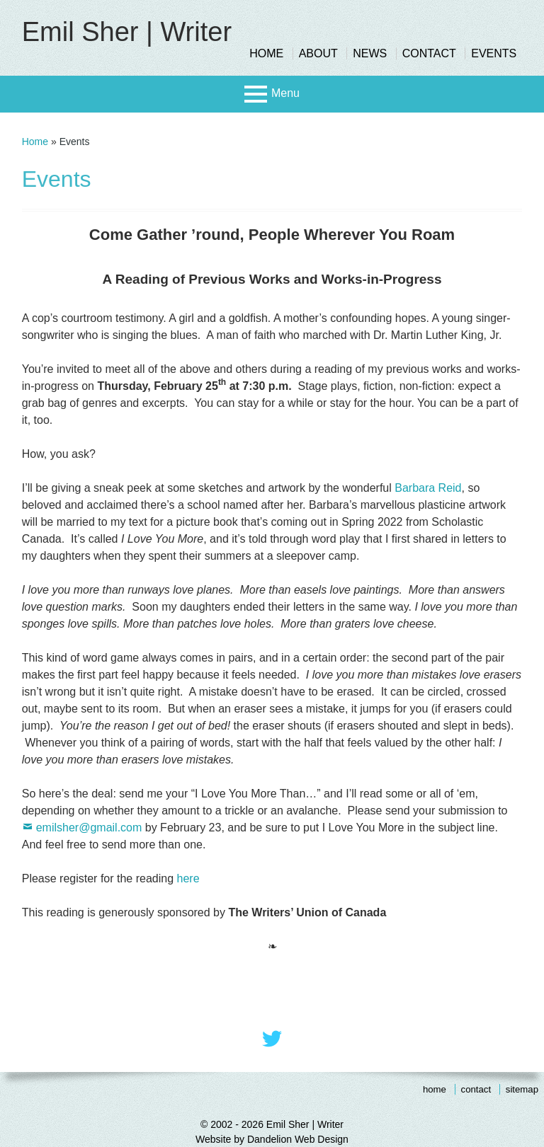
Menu (285, 93)
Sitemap (522, 1089)
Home (266, 53)
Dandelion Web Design (297, 1139)
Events (493, 53)
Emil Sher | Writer (127, 32)
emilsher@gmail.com (89, 828)
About (318, 53)
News (370, 53)
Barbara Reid (428, 488)
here (188, 878)
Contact (429, 53)
